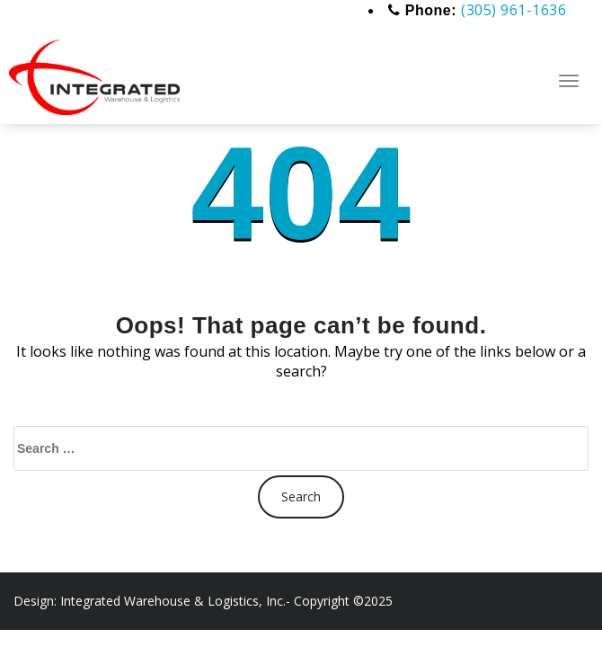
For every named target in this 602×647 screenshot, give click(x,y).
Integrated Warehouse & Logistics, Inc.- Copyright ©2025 (226, 600)
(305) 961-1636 (513, 10)
